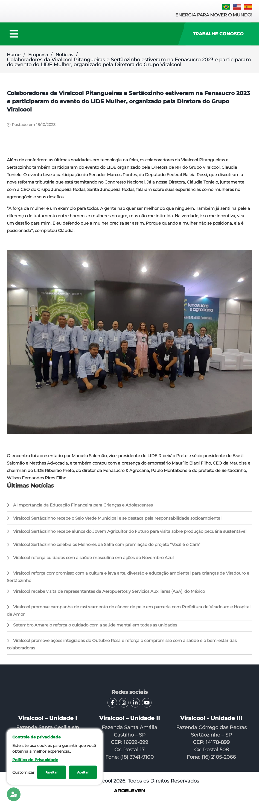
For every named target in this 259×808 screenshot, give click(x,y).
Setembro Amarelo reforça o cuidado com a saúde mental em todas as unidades (92, 629)
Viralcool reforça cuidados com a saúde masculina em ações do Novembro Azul (90, 561)
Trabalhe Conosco (218, 33)
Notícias (64, 54)
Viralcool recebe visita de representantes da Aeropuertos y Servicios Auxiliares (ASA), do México (106, 595)
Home (14, 54)
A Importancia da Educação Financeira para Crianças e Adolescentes (80, 509)
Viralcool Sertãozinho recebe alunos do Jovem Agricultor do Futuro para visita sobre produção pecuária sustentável (126, 535)
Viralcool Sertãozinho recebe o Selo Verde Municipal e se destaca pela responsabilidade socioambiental (114, 522)
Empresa (38, 54)
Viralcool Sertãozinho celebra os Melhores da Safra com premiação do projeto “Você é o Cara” (103, 548)
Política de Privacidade (35, 759)
